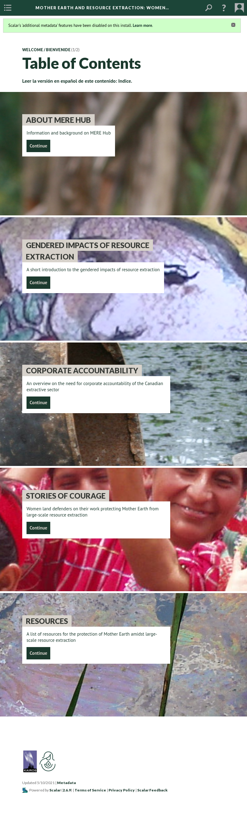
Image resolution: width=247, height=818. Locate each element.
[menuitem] (7, 7)
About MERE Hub (58, 119)
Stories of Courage (65, 495)
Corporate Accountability (82, 370)
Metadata (66, 782)
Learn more (142, 25)
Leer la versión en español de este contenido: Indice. (77, 81)
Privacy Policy (122, 790)
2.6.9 (67, 790)
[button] (224, 7)
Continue (38, 146)
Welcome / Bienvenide (46, 50)
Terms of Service (90, 790)
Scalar (55, 790)
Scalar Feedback (152, 790)
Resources (47, 621)
